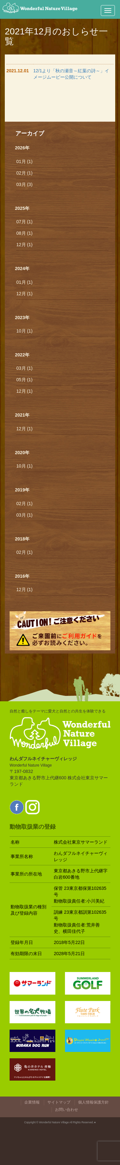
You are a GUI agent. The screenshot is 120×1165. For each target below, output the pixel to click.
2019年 (22, 489)
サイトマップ (58, 1102)
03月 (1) (24, 368)
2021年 (22, 415)
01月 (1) (24, 161)
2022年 (22, 354)
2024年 (22, 268)
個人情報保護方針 (93, 1102)
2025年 (22, 208)
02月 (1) (24, 172)
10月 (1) (24, 330)
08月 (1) (24, 233)
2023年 (22, 317)
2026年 (22, 147)
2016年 (22, 576)
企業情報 (32, 1102)
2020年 (22, 452)
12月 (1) (24, 244)
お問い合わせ (66, 1109)
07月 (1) (24, 221)
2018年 (22, 538)
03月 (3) (24, 184)
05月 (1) (24, 379)
